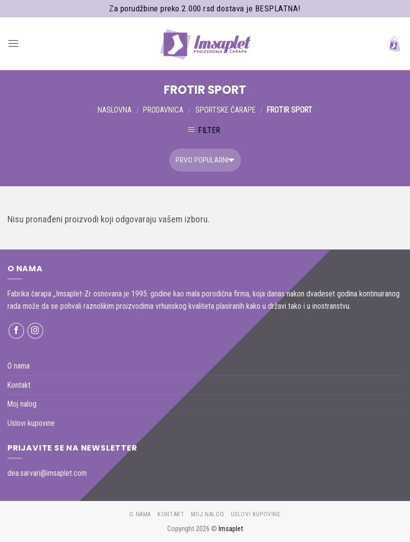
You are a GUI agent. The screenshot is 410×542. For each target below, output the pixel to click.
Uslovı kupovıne (31, 423)
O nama (18, 366)
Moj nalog (22, 404)
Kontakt (19, 385)
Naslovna (115, 110)
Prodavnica (163, 110)
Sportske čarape (225, 110)
